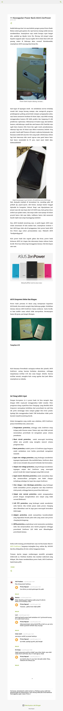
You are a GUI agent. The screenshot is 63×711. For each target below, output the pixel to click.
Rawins (17, 597)
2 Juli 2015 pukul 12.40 (28, 581)
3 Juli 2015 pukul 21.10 (35, 639)
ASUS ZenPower (15, 546)
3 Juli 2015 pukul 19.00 (26, 649)
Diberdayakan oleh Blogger (31, 705)
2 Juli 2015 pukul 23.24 (25, 597)
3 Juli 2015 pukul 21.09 (35, 621)
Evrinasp (18, 650)
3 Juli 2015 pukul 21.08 (35, 586)
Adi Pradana (19, 581)
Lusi (16, 615)
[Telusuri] (7, 2)
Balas (17, 594)
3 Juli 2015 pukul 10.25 (23, 615)
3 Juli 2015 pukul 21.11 (35, 656)
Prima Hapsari (24, 586)
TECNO (12, 567)
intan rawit (18, 634)
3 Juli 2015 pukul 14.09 (28, 633)
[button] (11, 23)
